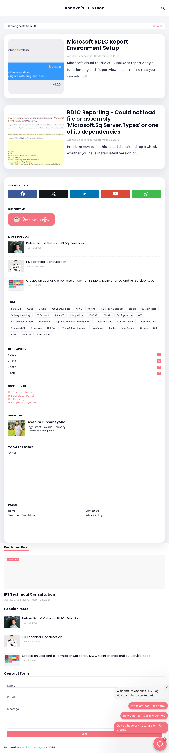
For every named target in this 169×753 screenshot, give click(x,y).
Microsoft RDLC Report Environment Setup (97, 45)
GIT (140, 315)
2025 (85, 354)
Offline (144, 328)
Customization (147, 321)
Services (26, 334)
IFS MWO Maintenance (73, 328)
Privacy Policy (94, 515)
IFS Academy (16, 399)
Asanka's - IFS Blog (84, 8)
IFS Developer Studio (22, 321)
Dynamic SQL (18, 328)
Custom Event (104, 321)
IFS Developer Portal (21, 395)
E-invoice (36, 328)
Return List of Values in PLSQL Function (55, 243)
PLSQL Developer (60, 308)
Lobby (112, 328)
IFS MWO (59, 315)
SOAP (13, 334)
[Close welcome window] (166, 687)
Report (132, 308)
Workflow (44, 321)
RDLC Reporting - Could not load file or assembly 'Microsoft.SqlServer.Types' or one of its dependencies (113, 122)
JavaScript (98, 328)
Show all (157, 26)
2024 (85, 360)
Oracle (42, 308)
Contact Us (92, 510)
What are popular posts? (148, 706)
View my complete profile (41, 430)
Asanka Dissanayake (79, 55)
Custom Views (125, 321)
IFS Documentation (20, 392)
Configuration (125, 315)
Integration (76, 315)
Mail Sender (128, 328)
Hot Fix (51, 328)
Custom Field (148, 308)
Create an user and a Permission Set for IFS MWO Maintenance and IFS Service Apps (90, 280)
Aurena (92, 308)
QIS (155, 328)
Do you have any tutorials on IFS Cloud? (139, 727)
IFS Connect (42, 315)
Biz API (107, 315)
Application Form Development (72, 321)
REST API (93, 315)
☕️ (31, 219)
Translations (44, 334)
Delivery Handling (20, 315)
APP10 (79, 308)
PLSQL (29, 308)
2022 (85, 367)
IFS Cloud (15, 308)
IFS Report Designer (112, 308)
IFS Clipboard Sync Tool (23, 402)
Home (11, 510)
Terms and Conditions (21, 515)
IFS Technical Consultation (46, 262)
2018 (85, 373)
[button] (160, 744)
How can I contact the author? (144, 715)
